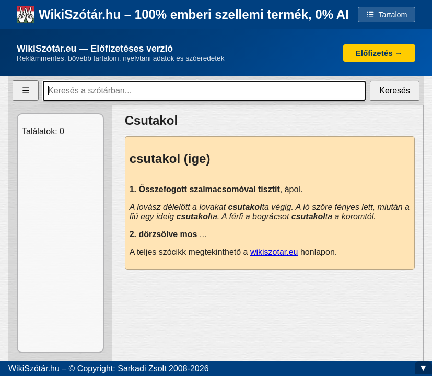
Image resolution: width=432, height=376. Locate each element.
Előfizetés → (379, 53)
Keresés (394, 90)
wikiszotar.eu (274, 252)
